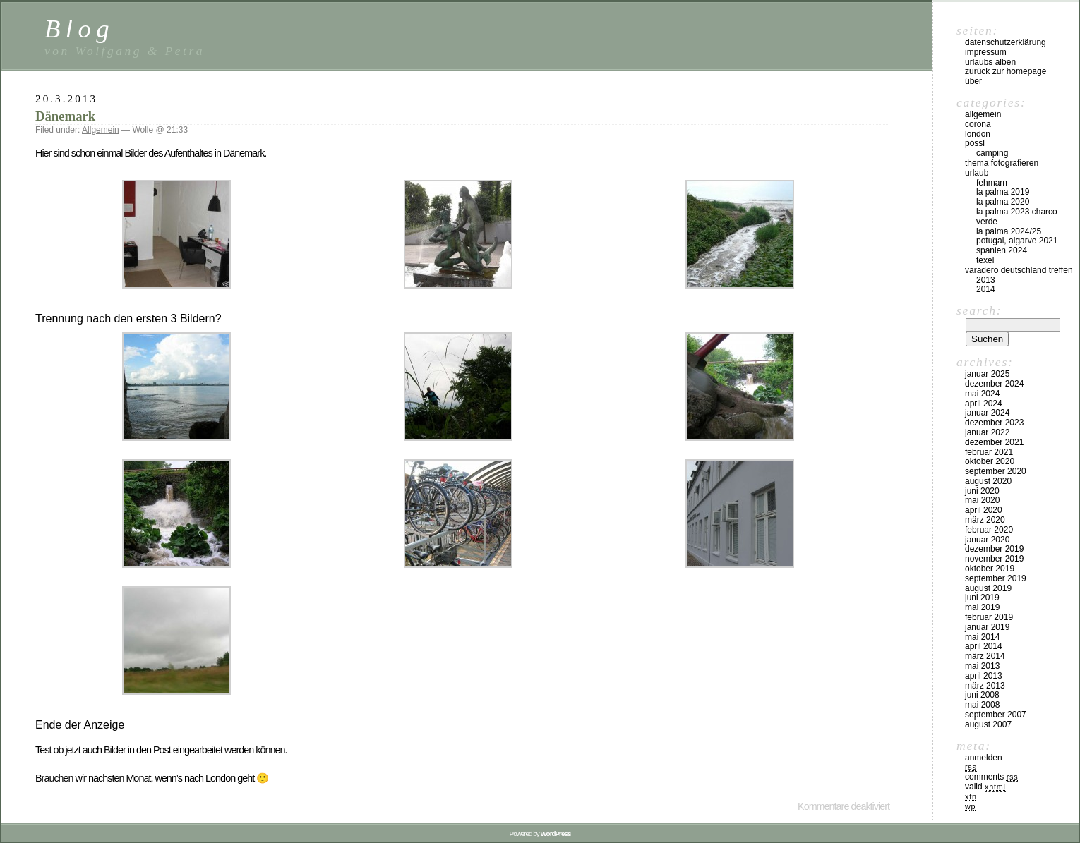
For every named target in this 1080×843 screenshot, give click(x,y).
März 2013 (985, 686)
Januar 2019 (987, 627)
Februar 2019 (989, 617)
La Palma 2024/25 (1008, 231)
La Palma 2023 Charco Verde (1016, 216)
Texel (985, 260)
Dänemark (65, 116)
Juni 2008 (982, 695)
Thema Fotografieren (1001, 163)
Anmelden (983, 758)
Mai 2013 (982, 666)
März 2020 (985, 520)
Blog (79, 28)
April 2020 (983, 510)
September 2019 (995, 578)
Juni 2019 (982, 597)
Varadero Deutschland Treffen (1019, 270)
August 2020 (988, 481)
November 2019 (994, 559)
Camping (992, 153)
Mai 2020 (982, 500)
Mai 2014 (982, 637)
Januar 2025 (987, 374)
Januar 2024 (987, 413)
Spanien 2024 (1001, 250)
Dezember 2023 (994, 422)
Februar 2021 (989, 452)
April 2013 (983, 676)
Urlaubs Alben (990, 62)
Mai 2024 (982, 394)
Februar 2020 (989, 530)
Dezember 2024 (994, 384)
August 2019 (988, 588)
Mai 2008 (982, 705)
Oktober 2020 (989, 461)
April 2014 (983, 646)
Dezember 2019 (994, 549)
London (977, 134)
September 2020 (995, 471)
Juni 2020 (982, 491)
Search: (979, 310)
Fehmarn (991, 183)
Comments (991, 777)
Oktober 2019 (989, 569)
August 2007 (988, 724)
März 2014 (985, 656)
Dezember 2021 (994, 442)
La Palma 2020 (1002, 202)
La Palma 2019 (1002, 192)
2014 (985, 289)
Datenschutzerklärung (1005, 42)
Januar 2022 (987, 432)
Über (973, 81)
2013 (985, 280)
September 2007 (995, 715)
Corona (978, 124)
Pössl (975, 143)
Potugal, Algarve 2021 (1016, 240)
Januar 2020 (987, 540)
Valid (985, 787)
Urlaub (976, 173)
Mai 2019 (982, 607)
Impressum (986, 52)
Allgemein (100, 130)
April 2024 (983, 403)
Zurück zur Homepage (1005, 71)
